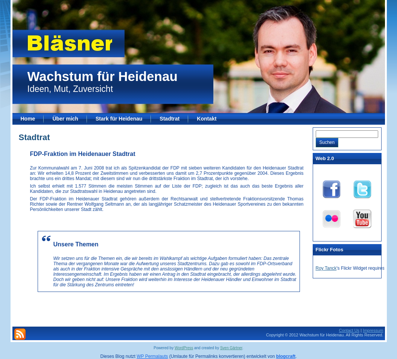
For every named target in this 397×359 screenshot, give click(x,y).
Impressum (373, 330)
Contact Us (349, 330)
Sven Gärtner (231, 348)
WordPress (184, 348)
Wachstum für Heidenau (102, 76)
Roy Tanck (326, 268)
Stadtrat (34, 137)
